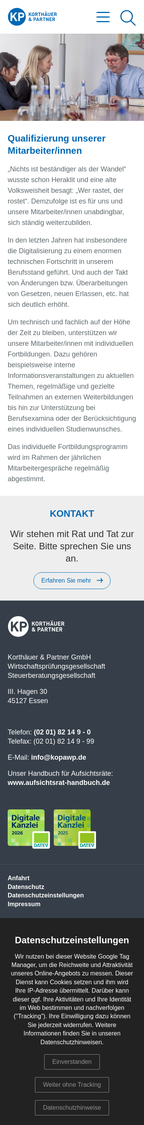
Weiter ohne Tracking (72, 1084)
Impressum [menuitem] (24, 904)
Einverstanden (71, 1061)
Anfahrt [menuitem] (19, 878)
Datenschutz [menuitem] (26, 887)
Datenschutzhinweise (72, 1107)
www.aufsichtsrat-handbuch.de (59, 782)
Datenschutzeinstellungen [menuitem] (46, 895)
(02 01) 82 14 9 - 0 (62, 732)
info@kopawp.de (58, 757)
